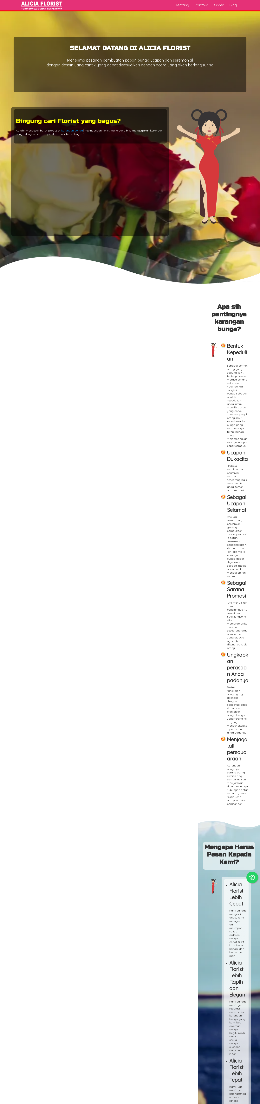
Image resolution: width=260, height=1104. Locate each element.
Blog (233, 5)
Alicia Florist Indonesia (237, 1099)
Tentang (182, 5)
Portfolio (201, 5)
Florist (131, 571)
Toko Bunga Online (23, 1099)
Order (219, 5)
